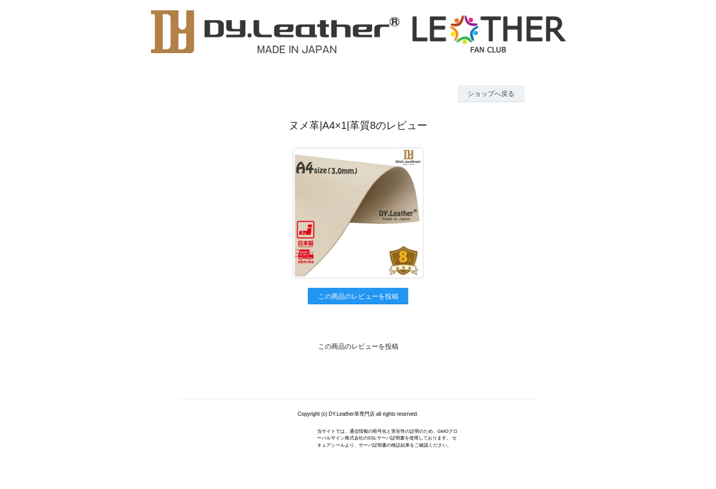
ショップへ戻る (491, 93)
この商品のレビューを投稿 (358, 296)
